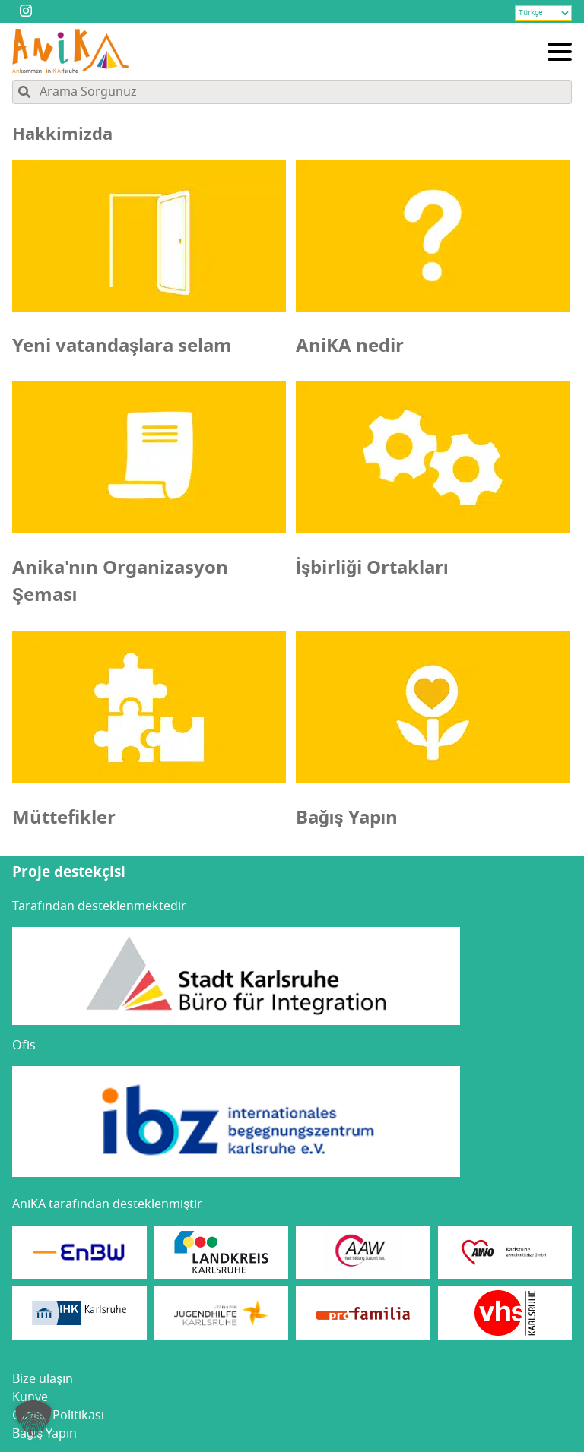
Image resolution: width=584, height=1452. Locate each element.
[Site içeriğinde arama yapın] (292, 92)
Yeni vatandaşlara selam (122, 345)
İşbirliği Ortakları (372, 567)
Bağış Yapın (347, 817)
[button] (33, 1418)
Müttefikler (64, 817)
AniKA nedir (350, 345)
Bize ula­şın (42, 1379)
